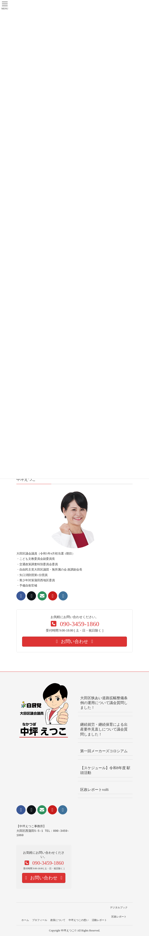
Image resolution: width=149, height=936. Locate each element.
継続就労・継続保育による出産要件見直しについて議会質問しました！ (104, 729)
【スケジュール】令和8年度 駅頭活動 (105, 770)
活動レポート (99, 920)
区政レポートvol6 (94, 790)
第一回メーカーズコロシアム (104, 751)
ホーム (25, 920)
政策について (57, 920)
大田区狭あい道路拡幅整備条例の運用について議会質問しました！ (104, 703)
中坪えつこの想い (79, 920)
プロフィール (39, 920)
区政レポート (118, 916)
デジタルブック (119, 907)
